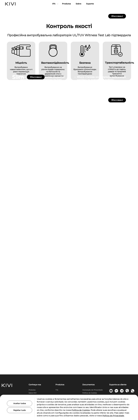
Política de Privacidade (113, 416)
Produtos (66, 4)
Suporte (90, 4)
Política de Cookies (89, 393)
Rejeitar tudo (19, 410)
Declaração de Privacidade (92, 390)
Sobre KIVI (32, 393)
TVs (56, 390)
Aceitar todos (19, 403)
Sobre (78, 4)
